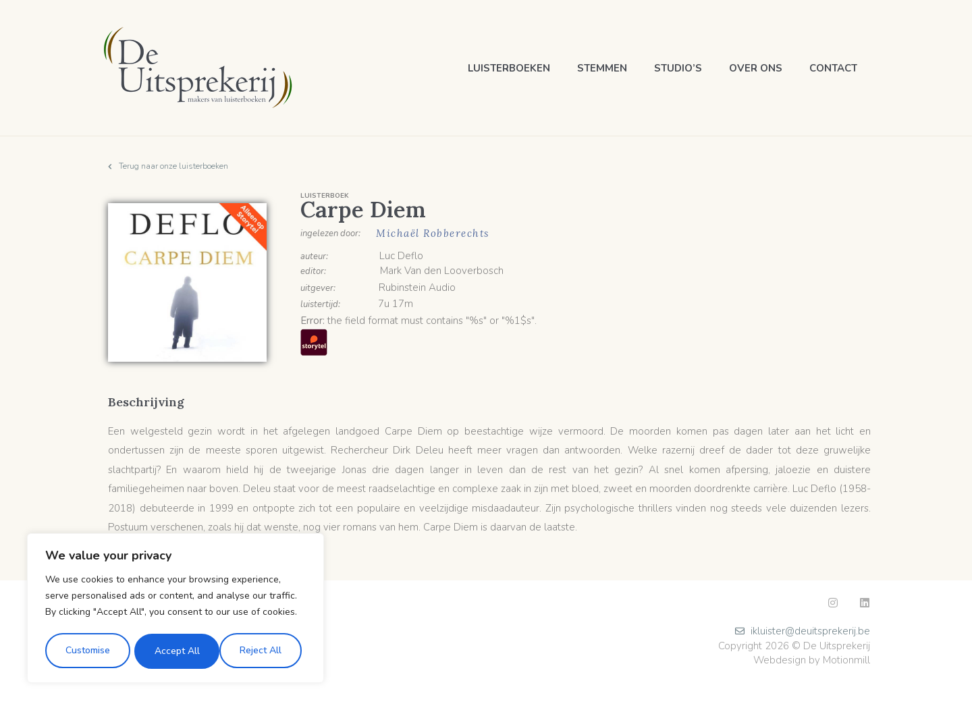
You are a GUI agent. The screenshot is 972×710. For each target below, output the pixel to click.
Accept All (263, 651)
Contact (833, 68)
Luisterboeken (509, 68)
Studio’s (678, 68)
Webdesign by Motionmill (811, 660)
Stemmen (602, 68)
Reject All (175, 651)
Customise (87, 651)
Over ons (755, 68)
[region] (175, 609)
